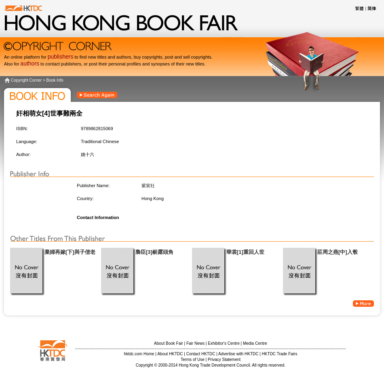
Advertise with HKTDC (238, 354)
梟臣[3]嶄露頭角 (154, 252)
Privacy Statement (224, 359)
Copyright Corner (26, 80)
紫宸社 (148, 185)
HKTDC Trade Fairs (279, 354)
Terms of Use (193, 359)
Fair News (195, 343)
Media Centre (255, 343)
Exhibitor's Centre (224, 343)
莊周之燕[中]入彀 (337, 252)
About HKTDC (170, 354)
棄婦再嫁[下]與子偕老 (69, 252)
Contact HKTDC (200, 354)
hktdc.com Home (139, 354)
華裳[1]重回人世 (245, 252)
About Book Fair (168, 343)
